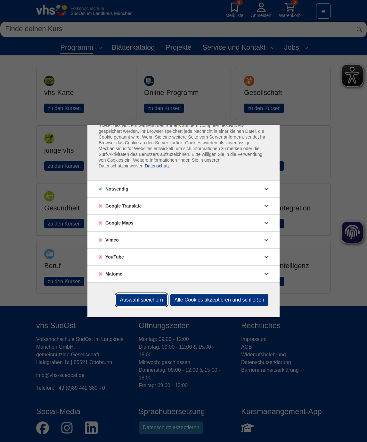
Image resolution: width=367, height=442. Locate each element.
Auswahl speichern (141, 299)
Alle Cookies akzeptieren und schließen (219, 299)
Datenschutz (157, 165)
